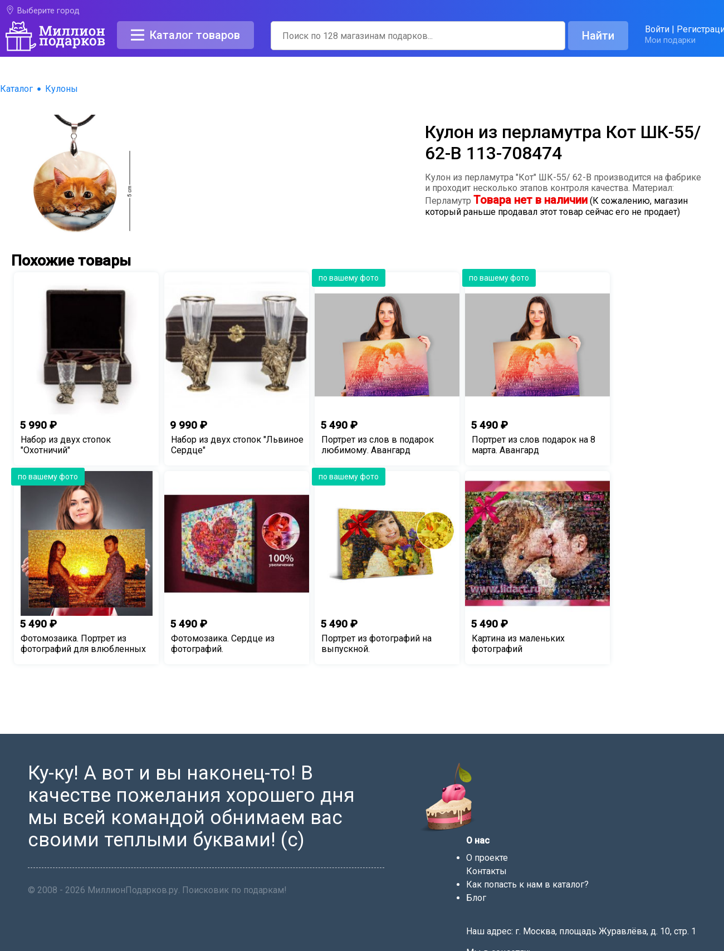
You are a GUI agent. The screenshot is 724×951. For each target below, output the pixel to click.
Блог (476, 898)
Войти (657, 29)
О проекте (487, 857)
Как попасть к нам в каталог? (527, 884)
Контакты (486, 871)
